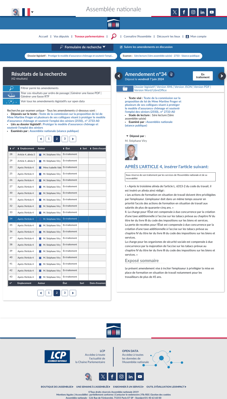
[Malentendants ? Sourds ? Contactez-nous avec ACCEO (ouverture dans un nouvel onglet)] (87, 369)
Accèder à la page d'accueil (113, 22)
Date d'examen (100, 141)
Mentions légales (65, 387)
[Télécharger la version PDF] (171, 67)
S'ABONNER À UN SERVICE (127, 379)
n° (13, 141)
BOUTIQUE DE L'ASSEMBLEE (56, 379)
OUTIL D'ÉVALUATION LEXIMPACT (165, 379)
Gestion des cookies (161, 387)
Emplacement (27, 141)
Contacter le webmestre (127, 387)
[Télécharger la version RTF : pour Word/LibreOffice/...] (150, 82)
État (68, 141)
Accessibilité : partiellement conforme (94, 387)
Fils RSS (145, 387)
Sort (85, 141)
